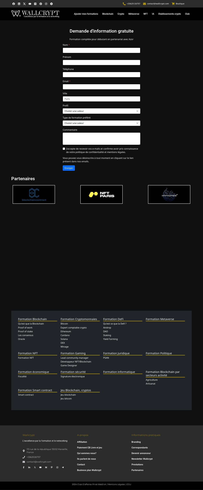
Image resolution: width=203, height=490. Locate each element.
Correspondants (140, 448)
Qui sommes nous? (86, 453)
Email (66, 81)
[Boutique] (173, 4)
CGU (129, 485)
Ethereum (66, 331)
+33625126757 (133, 4)
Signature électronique (73, 376)
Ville (65, 93)
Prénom (67, 57)
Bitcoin (64, 324)
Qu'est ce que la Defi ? (114, 324)
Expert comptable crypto (74, 327)
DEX (63, 343)
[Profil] (101, 111)
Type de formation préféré (77, 118)
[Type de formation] (101, 123)
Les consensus (25, 335)
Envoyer (69, 168)
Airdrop (107, 327)
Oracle (21, 339)
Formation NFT (26, 358)
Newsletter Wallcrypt (142, 459)
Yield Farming (110, 339)
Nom (66, 45)
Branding (136, 442)
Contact (81, 465)
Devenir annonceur (141, 453)
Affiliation (82, 442)
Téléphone (68, 69)
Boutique (180, 4)
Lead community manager (75, 358)
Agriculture (151, 380)
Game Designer (69, 365)
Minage (65, 347)
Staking (107, 335)
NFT (146, 14)
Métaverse (133, 14)
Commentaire (70, 130)
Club (187, 14)
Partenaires (137, 470)
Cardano (65, 335)
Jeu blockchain (68, 395)
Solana (64, 339)
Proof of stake (25, 331)
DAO (105, 331)
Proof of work (25, 327)
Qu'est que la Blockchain (31, 324)
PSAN (106, 358)
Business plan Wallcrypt (89, 470)
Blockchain (107, 14)
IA (153, 14)
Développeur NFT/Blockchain (76, 361)
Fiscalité (22, 376)
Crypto (121, 14)
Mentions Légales (116, 485)
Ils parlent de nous (86, 459)
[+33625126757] (124, 4)
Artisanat (150, 384)
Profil (65, 106)
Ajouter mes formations (86, 14)
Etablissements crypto (169, 14)
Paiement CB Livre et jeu (89, 448)
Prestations (137, 465)
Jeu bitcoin (66, 398)
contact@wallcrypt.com (158, 4)
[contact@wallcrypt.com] (144, 4)
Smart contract (26, 395)
